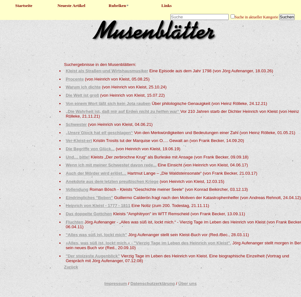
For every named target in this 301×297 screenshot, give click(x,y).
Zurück (71, 267)
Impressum (115, 283)
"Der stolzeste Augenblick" (93, 256)
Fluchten (74, 222)
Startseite (23, 5)
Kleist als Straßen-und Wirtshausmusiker (107, 70)
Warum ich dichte (83, 87)
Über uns (187, 283)
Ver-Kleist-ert (79, 140)
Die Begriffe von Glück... (90, 148)
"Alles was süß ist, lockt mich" (96, 234)
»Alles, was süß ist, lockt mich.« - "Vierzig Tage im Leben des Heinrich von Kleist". (148, 243)
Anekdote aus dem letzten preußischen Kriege (112, 181)
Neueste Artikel (71, 5)
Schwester (76, 124)
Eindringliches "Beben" (89, 197)
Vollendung (77, 189)
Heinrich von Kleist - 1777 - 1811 (98, 205)
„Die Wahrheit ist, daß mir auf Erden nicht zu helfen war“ (123, 111)
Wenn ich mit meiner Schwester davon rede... (111, 165)
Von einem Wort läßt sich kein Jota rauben (108, 103)
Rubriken (119, 5)
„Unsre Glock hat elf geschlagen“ (99, 132)
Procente (75, 79)
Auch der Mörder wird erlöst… (96, 173)
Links (166, 5)
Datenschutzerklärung (152, 283)
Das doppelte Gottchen (89, 213)
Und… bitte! (78, 157)
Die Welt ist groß (82, 95)
